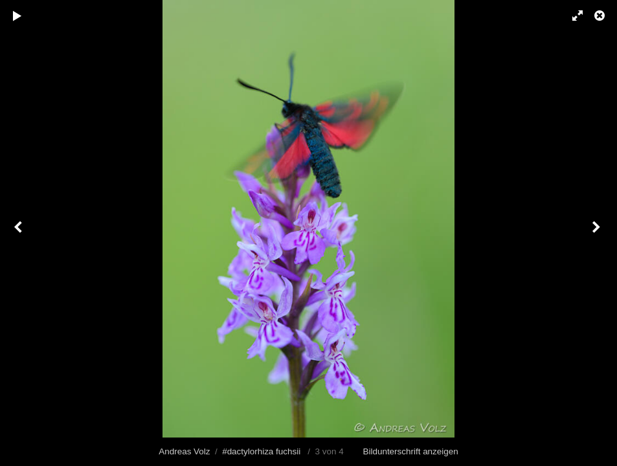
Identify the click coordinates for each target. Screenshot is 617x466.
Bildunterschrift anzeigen (410, 451)
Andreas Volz (184, 451)
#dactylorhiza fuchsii (261, 451)
